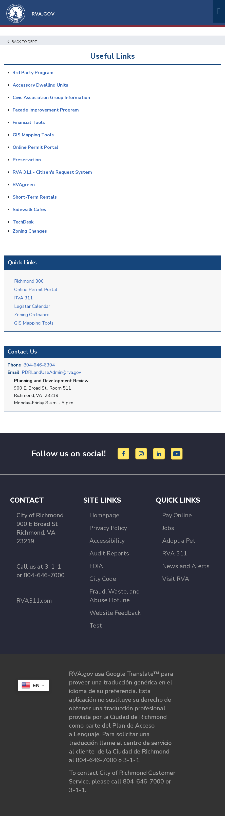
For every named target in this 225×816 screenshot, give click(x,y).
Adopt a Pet (178, 540)
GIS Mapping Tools (34, 323)
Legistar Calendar (32, 306)
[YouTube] (177, 453)
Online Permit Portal (36, 289)
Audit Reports (109, 553)
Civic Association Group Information (51, 97)
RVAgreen (24, 185)
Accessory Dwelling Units (40, 85)
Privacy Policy (108, 528)
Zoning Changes (30, 231)
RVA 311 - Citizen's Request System (52, 172)
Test (95, 625)
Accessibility (107, 540)
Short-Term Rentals (35, 197)
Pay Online (177, 515)
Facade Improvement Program (46, 110)
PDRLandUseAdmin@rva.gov (52, 372)
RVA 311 (23, 298)
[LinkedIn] (160, 453)
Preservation (27, 160)
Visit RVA (175, 578)
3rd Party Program (33, 73)
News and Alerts (186, 566)
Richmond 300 (29, 281)
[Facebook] (124, 453)
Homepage (104, 515)
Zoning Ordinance (32, 314)
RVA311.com (34, 600)
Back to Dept (23, 41)
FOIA (96, 566)
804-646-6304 (39, 365)
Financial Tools (29, 122)
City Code (102, 578)
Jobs (168, 528)
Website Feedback (115, 613)
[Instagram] (142, 453)
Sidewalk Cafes (29, 209)
